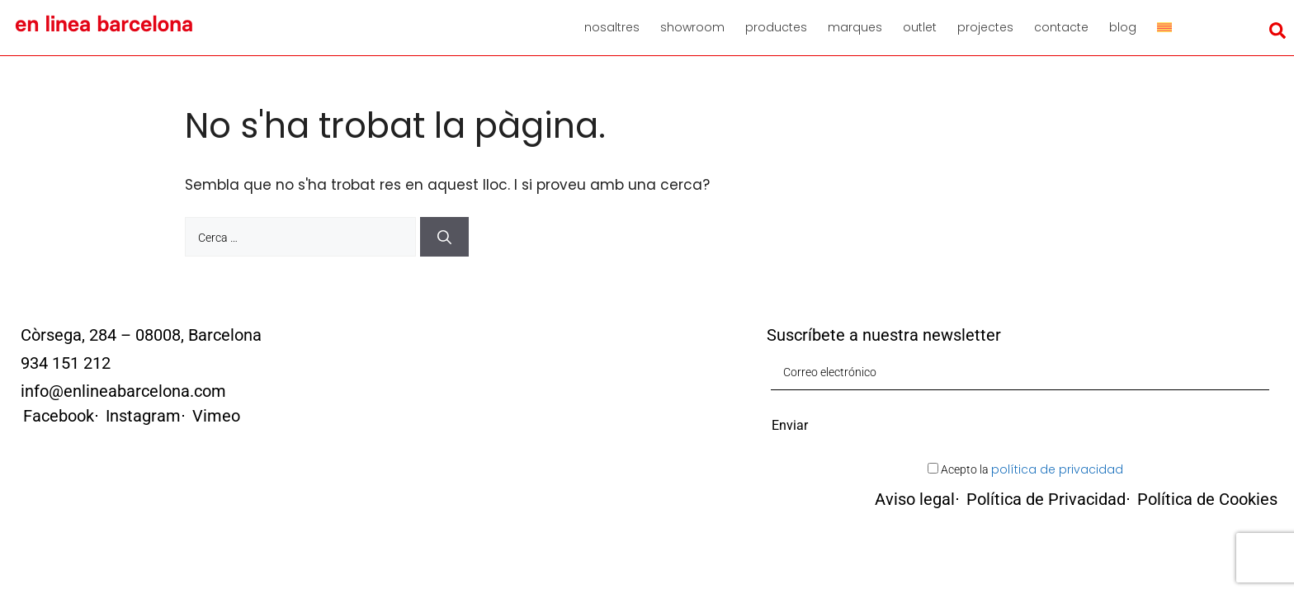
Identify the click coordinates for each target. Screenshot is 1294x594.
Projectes (985, 27)
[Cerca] (444, 237)
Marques (855, 27)
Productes (776, 27)
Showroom (692, 27)
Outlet (920, 27)
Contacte (1061, 27)
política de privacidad (1057, 469)
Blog (1122, 27)
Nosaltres (612, 27)
